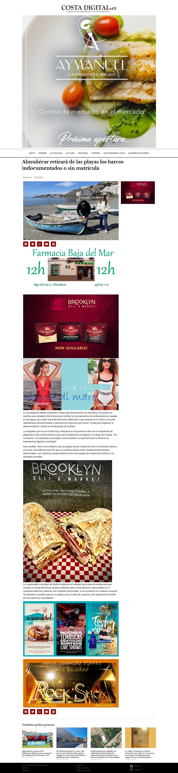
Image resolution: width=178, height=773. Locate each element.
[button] (25, 244)
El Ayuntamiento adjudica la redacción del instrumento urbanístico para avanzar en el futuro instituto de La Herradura (105, 754)
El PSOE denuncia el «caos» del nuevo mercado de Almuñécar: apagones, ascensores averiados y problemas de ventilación (71, 754)
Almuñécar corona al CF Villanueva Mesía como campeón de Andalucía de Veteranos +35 (37, 753)
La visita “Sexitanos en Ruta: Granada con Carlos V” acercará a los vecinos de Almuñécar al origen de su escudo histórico (140, 754)
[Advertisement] (138, 241)
